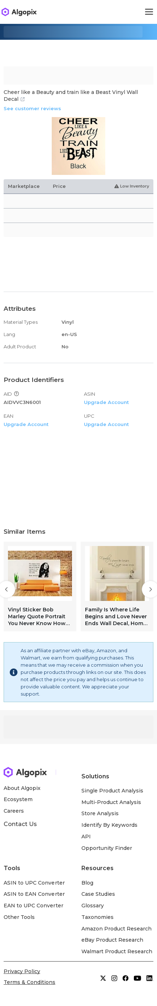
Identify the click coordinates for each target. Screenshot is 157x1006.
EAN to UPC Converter (33, 905)
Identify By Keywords (109, 825)
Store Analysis (100, 813)
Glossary (92, 905)
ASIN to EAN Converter (34, 894)
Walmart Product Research (117, 951)
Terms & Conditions (29, 982)
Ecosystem (18, 799)
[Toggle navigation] (149, 12)
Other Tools (19, 917)
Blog (87, 883)
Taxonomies (97, 917)
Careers (14, 811)
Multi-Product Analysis (111, 802)
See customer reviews (32, 108)
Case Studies (98, 894)
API (86, 836)
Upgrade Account (106, 402)
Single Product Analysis (112, 790)
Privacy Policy (22, 971)
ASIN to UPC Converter (34, 883)
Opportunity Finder (106, 848)
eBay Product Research (112, 940)
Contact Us (20, 824)
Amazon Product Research (116, 928)
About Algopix (22, 788)
